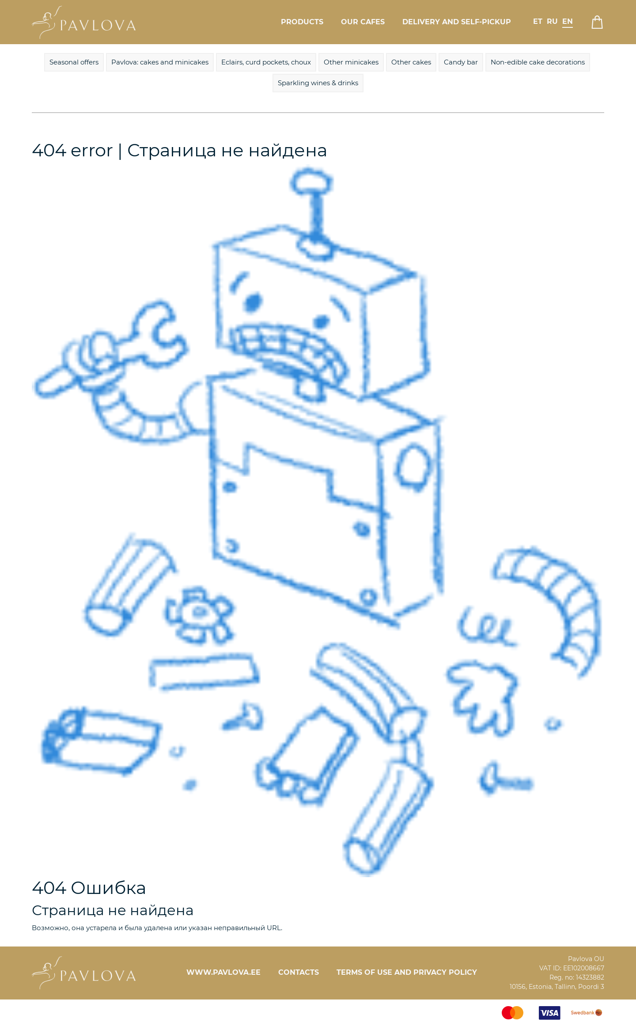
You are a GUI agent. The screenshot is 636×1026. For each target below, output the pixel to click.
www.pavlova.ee (223, 972)
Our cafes (363, 22)
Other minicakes (351, 62)
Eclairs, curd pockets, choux (266, 62)
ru (552, 21)
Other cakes (411, 62)
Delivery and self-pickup (456, 22)
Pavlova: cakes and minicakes (159, 62)
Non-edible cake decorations (538, 62)
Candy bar (461, 62)
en (567, 21)
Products (302, 22)
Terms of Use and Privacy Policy (407, 972)
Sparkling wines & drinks (318, 83)
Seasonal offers (73, 62)
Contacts (298, 972)
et (537, 21)
